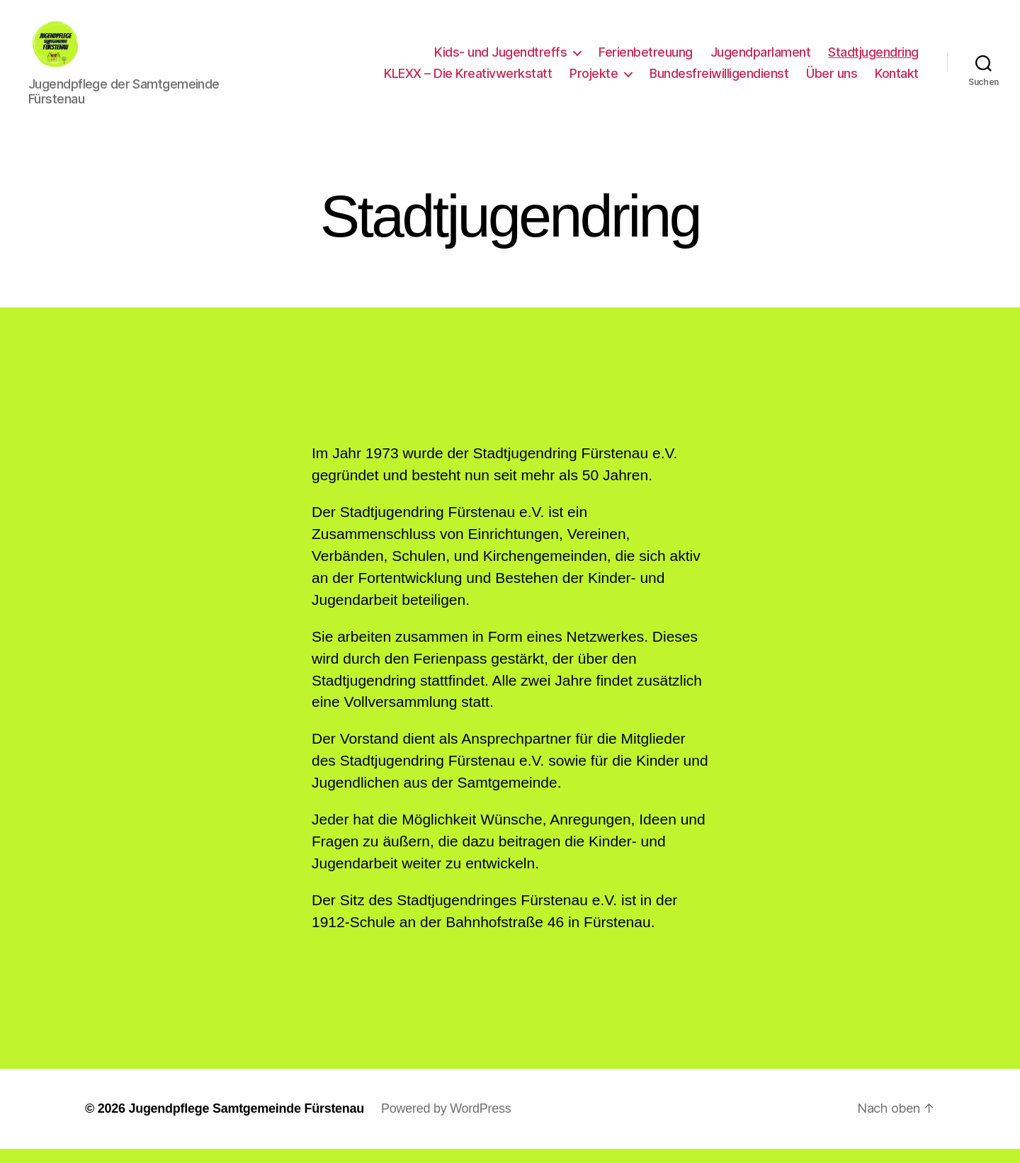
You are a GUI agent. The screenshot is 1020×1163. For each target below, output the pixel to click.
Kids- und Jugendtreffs (500, 59)
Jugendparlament (760, 59)
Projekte (594, 80)
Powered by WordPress (446, 1123)
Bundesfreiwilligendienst (719, 80)
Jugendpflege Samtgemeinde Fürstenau (246, 1123)
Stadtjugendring (873, 59)
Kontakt (897, 80)
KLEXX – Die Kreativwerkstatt (468, 80)
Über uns (831, 80)
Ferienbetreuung (646, 59)
